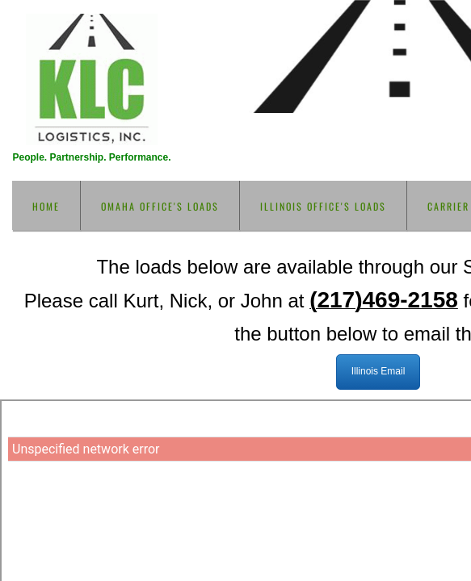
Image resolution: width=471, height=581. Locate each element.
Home (46, 206)
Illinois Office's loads (323, 206)
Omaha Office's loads (160, 206)
